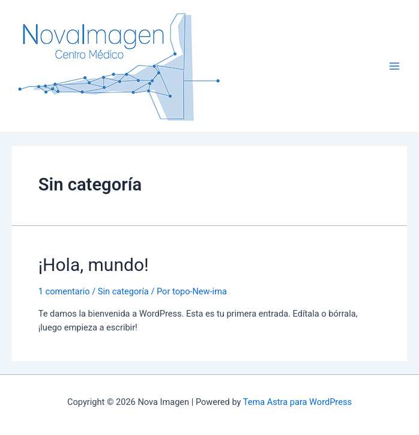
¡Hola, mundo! (93, 264)
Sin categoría (123, 291)
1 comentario (64, 291)
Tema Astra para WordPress (297, 402)
